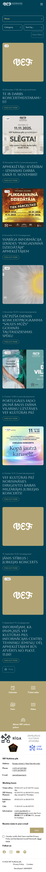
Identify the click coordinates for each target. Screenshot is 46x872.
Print (8, 669)
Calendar (13, 689)
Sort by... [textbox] (30, 27)
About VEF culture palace (21, 723)
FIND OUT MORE (11, 108)
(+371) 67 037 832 (19, 768)
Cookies (29, 864)
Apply (36, 830)
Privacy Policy (18, 864)
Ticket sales (33, 689)
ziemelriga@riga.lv (19, 775)
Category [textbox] (8, 27)
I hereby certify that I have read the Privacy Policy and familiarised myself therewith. (23, 838)
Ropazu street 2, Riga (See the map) (26, 763)
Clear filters (37, 34)
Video (33, 706)
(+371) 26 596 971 (19, 770)
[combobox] (12, 27)
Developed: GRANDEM (23, 868)
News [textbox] (7, 18)
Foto (12, 706)
